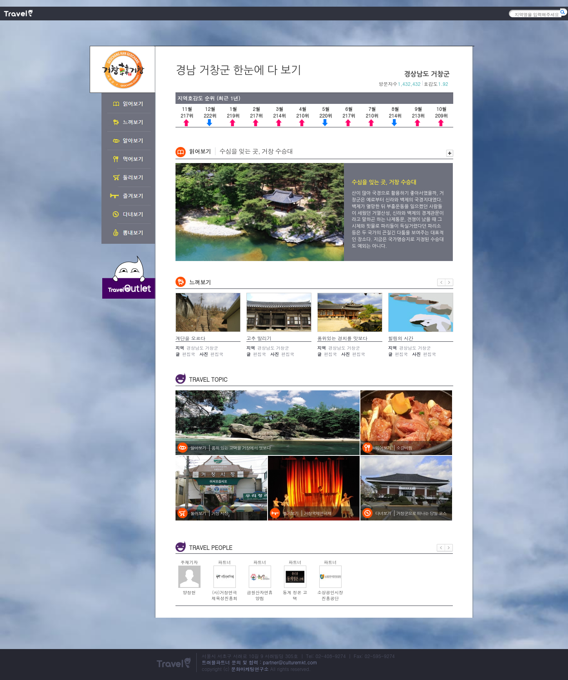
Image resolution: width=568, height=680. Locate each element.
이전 (441, 282)
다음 (449, 282)
